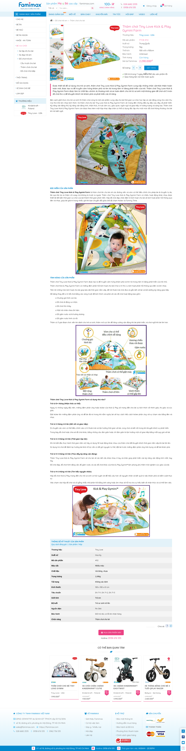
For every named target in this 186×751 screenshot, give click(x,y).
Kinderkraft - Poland (91, 693)
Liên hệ (153, 14)
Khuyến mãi (101, 14)
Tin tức (117, 14)
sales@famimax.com (25, 727)
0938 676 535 (129, 7)
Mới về (72, 14)
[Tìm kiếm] (75, 8)
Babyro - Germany (153, 693)
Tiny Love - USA (146, 35)
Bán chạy (86, 14)
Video (142, 14)
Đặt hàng (151, 68)
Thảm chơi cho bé (77, 20)
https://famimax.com (48, 727)
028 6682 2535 (130, 4)
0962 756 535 (55, 731)
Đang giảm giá (57, 13)
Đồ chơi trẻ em (61, 20)
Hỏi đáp (130, 14)
